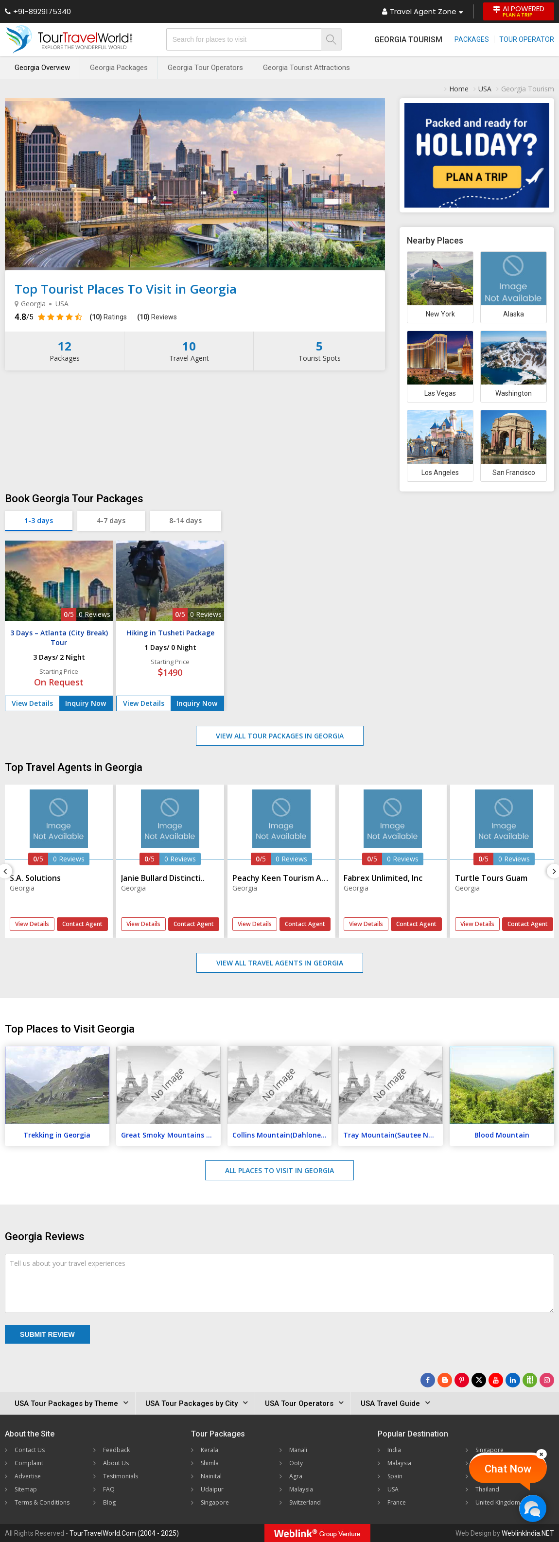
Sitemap (26, 1489)
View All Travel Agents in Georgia (279, 962)
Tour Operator (526, 39)
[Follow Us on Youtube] (496, 1380)
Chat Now (508, 1469)
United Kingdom (497, 1502)
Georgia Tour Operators (205, 67)
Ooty (296, 1463)
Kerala (209, 1450)
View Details (32, 703)
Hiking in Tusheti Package (170, 632)
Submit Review (47, 1334)
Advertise (28, 1476)
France (396, 1502)
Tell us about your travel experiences (67, 1263)
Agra (295, 1476)
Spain (394, 1476)
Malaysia (301, 1489)
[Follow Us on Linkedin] (513, 1380)
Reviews (157, 317)
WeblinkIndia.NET (528, 1533)
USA (393, 1489)
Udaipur (212, 1489)
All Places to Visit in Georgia (279, 1170)
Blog (109, 1502)
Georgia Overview (42, 67)
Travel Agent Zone (422, 11)
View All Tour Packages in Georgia (280, 735)
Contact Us (30, 1450)
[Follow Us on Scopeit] (530, 1380)
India (394, 1450)
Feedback (116, 1450)
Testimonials (120, 1476)
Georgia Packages (119, 67)
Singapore (215, 1502)
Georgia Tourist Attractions (306, 67)
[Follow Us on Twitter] (479, 1380)
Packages (471, 39)
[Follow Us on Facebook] (427, 1380)
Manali (298, 1450)
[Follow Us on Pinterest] (461, 1380)
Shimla (210, 1463)
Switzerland (305, 1502)
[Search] (331, 39)
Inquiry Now (85, 703)
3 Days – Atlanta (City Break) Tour (59, 637)
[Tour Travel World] (69, 39)
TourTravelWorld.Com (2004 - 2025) (124, 1533)
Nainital (211, 1476)
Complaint (29, 1463)
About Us (116, 1463)
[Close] (541, 1454)
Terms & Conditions (42, 1502)
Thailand (487, 1489)
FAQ (109, 1489)
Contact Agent (82, 924)
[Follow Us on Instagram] (547, 1380)
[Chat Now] (532, 1508)
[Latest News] (444, 1380)
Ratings (108, 317)
